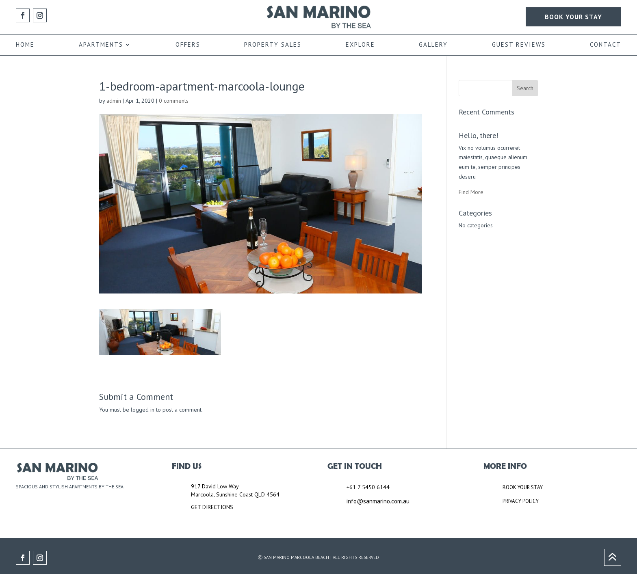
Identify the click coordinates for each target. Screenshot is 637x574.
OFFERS (188, 45)
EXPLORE (360, 45)
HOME (25, 45)
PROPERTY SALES (272, 45)
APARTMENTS (101, 45)
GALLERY (433, 45)
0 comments (173, 100)
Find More (471, 192)
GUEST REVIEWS (519, 45)
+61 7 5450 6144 (368, 487)
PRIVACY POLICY (521, 501)
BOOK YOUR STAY (573, 17)
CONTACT (605, 45)
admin (113, 100)
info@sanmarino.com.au (378, 501)
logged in (142, 409)
